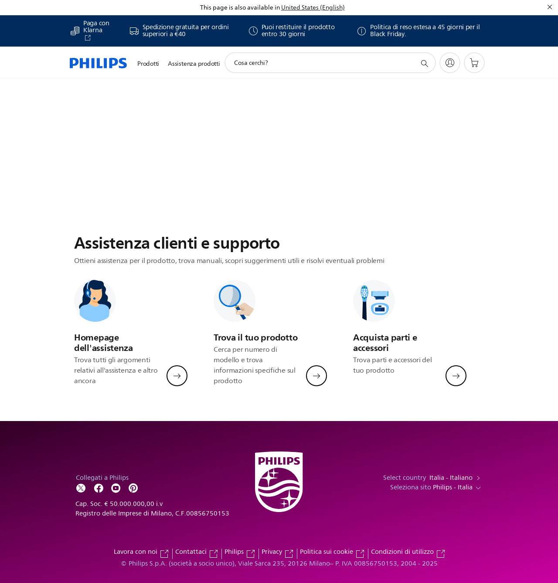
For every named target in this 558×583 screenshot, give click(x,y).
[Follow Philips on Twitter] (81, 487)
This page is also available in (240, 8)
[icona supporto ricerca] (424, 63)
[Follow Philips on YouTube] (116, 487)
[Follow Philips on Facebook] (98, 487)
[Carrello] (474, 62)
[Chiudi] (549, 7)
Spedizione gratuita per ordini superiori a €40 (186, 31)
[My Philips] (449, 62)
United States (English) (313, 8)
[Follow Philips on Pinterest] (133, 487)
